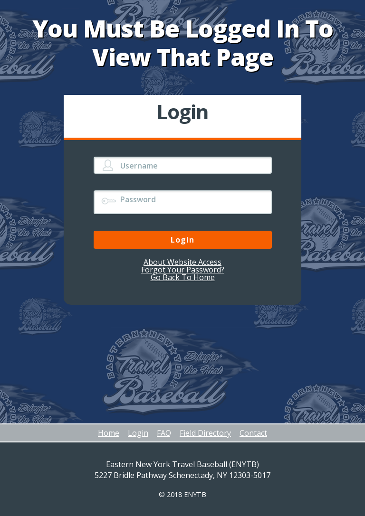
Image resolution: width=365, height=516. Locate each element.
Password (138, 199)
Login (138, 433)
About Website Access (182, 262)
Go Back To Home (183, 277)
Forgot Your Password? (182, 269)
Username (139, 165)
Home (108, 433)
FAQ (164, 433)
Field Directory (205, 433)
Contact (253, 433)
